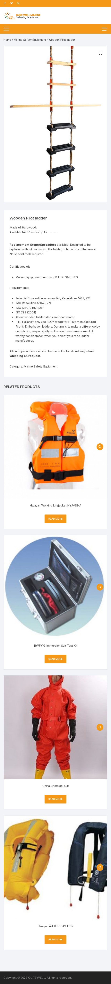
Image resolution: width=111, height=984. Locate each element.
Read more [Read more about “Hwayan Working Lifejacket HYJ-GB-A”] (55, 518)
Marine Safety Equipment (30, 39)
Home (7, 39)
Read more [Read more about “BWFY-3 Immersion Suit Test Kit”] (55, 658)
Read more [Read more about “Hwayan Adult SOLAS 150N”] (55, 939)
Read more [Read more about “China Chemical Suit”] (55, 799)
